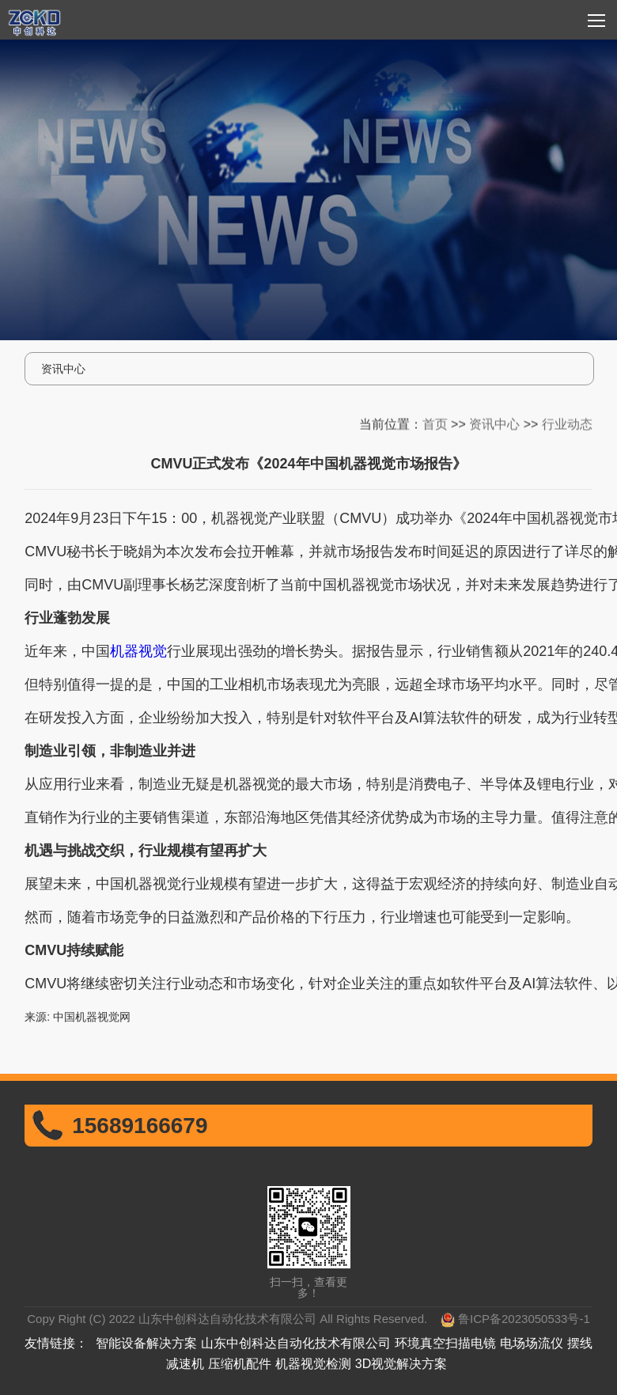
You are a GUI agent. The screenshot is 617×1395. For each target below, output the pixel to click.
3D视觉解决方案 (401, 1363)
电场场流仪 (531, 1343)
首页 (435, 421)
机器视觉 (138, 651)
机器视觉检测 (313, 1363)
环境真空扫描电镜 (445, 1343)
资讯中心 (494, 421)
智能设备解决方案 (146, 1343)
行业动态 (567, 421)
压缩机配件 (239, 1363)
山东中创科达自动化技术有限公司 (296, 1343)
